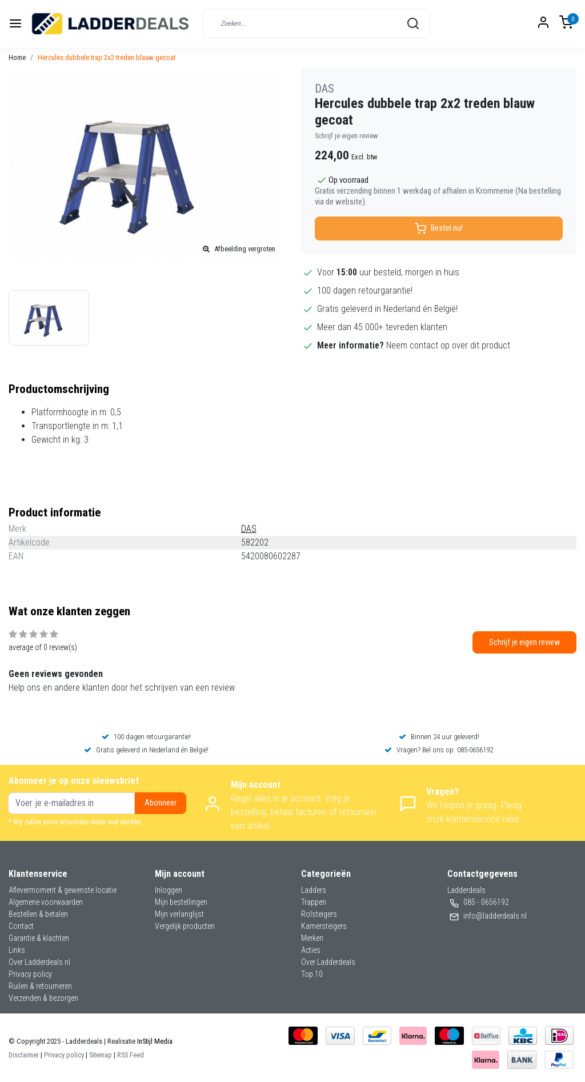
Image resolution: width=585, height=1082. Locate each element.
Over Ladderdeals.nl (39, 962)
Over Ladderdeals (328, 962)
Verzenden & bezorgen (43, 998)
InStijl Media (154, 1041)
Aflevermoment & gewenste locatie (63, 890)
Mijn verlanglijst (179, 914)
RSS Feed (130, 1055)
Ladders (313, 890)
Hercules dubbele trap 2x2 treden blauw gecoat (106, 57)
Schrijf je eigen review (346, 135)
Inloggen (168, 890)
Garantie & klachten (39, 938)
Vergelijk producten (185, 926)
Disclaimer (24, 1055)
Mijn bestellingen (181, 902)
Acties (310, 950)
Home (17, 57)
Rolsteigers (319, 914)
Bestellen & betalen (38, 914)
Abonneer (161, 803)
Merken (312, 938)
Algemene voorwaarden (46, 902)
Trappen (313, 902)
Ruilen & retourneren (40, 986)
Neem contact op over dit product (448, 345)
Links (17, 950)
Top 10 (312, 974)
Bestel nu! (439, 228)
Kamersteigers (324, 926)
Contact (21, 926)
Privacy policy (30, 974)
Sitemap (100, 1055)
